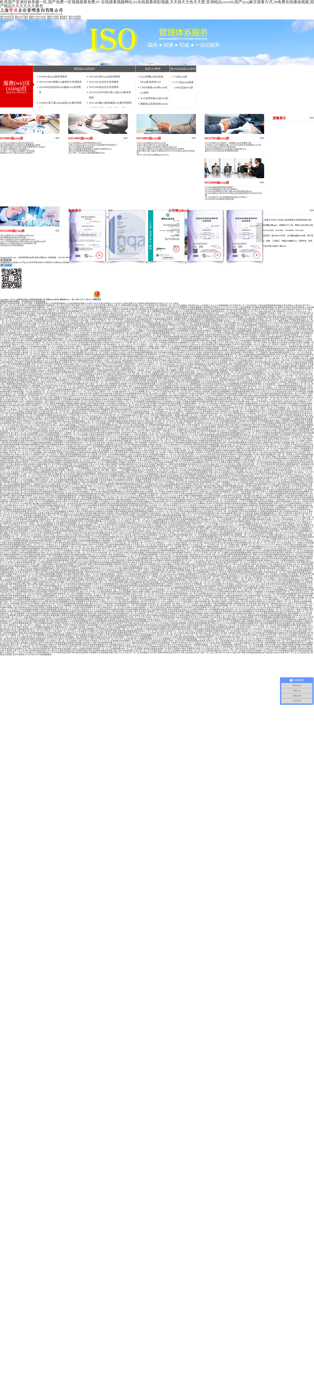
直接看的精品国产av (54, 435)
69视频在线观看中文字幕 (242, 366)
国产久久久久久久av (279, 346)
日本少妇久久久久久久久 (154, 317)
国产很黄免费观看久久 (12, 474)
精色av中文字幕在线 (100, 539)
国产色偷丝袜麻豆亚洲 (208, 390)
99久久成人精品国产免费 (216, 541)
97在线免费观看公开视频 (198, 307)
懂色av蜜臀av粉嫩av (68, 425)
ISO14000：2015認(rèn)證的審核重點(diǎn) (87, 153)
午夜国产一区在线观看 (241, 492)
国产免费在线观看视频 (45, 574)
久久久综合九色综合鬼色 (162, 488)
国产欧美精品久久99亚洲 (242, 509)
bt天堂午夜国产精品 (256, 474)
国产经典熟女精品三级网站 (47, 527)
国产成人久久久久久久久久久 (177, 344)
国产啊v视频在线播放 (76, 554)
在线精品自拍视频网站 (221, 392)
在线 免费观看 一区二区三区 (110, 535)
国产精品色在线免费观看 (277, 368)
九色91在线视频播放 (164, 388)
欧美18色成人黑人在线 (147, 393)
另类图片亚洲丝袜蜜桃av (268, 529)
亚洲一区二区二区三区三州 (12, 560)
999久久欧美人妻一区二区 (212, 554)
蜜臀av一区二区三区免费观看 (167, 348)
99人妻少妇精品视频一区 (137, 425)
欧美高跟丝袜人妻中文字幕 (149, 446)
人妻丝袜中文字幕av (46, 327)
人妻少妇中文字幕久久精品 (225, 652)
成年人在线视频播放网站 (101, 339)
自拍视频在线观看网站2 (30, 445)
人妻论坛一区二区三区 (264, 594)
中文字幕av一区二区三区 (146, 313)
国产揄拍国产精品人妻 (223, 425)
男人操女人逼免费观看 (113, 319)
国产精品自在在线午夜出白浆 (213, 543)
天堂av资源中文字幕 (255, 309)
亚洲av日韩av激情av (280, 515)
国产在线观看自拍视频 (18, 335)
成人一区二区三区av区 (196, 437)
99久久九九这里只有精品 (33, 456)
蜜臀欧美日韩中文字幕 (138, 421)
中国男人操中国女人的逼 (300, 397)
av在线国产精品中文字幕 (197, 521)
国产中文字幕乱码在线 (104, 348)
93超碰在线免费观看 (68, 521)
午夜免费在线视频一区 (258, 574)
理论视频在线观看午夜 (207, 401)
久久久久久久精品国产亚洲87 (243, 482)
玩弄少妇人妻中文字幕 (13, 341)
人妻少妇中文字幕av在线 (42, 437)
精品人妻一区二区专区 (123, 358)
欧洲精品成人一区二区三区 (171, 335)
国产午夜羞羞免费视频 (82, 374)
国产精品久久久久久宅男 (203, 619)
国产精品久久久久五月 (220, 307)
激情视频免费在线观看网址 (262, 478)
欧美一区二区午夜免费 (163, 517)
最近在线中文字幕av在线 (121, 411)
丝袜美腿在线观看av (117, 395)
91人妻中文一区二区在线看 (145, 339)
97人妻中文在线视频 (296, 507)
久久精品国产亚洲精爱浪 (219, 492)
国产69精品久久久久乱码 (56, 401)
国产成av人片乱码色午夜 (21, 360)
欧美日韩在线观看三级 (285, 623)
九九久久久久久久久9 (226, 448)
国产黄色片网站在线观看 (293, 598)
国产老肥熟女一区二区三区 (135, 548)
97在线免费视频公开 (121, 627)
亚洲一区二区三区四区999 (11, 319)
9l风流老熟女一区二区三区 (161, 513)
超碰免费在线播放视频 (171, 515)
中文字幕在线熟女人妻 (260, 315)
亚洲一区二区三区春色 (286, 641)
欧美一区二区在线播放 (198, 535)
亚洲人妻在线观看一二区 (226, 643)
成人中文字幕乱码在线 (33, 384)
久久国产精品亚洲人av (106, 337)
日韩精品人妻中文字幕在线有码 (80, 511)
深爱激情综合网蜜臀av (196, 527)
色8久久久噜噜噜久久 (166, 401)
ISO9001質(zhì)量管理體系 (53, 76)
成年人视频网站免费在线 (115, 476)
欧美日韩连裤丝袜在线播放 (213, 356)
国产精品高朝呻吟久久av (188, 456)
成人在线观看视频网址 (144, 635)
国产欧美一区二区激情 (96, 309)
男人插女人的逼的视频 (125, 348)
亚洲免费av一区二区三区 (255, 399)
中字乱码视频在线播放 (165, 329)
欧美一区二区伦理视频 (82, 497)
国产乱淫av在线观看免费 (83, 372)
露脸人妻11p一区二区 (89, 574)
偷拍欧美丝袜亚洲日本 (59, 409)
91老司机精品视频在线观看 (37, 613)
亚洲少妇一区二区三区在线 (273, 488)
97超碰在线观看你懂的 (176, 580)
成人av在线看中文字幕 (54, 319)
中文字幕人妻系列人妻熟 (128, 478)
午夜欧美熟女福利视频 (94, 386)
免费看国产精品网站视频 (256, 484)
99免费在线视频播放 (196, 364)
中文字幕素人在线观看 (115, 403)
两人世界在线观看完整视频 (261, 533)
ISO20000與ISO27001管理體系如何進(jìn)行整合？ (226, 197)
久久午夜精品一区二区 (21, 390)
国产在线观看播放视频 (172, 568)
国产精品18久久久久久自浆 (84, 356)
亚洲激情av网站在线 (248, 480)
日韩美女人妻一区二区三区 (97, 325)
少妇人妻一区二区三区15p (20, 452)
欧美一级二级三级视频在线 (181, 421)
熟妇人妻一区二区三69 (106, 327)
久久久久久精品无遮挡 (39, 350)
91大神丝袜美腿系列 (39, 582)
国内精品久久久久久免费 (274, 560)
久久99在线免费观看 (210, 382)
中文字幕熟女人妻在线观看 (71, 527)
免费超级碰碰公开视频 (115, 462)
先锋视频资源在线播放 (22, 509)
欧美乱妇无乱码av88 (23, 564)
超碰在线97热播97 (264, 519)
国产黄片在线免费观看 (69, 476)
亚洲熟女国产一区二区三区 (232, 405)
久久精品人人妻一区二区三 (26, 317)
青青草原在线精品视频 (289, 333)
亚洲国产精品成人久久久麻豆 (232, 346)
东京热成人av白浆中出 (100, 335)
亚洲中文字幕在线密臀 (195, 531)
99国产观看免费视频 (189, 380)
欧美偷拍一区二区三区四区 (267, 319)
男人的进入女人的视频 (78, 344)
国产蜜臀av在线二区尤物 (23, 419)
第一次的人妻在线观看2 (231, 352)
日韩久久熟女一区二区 (49, 521)
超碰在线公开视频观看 (204, 319)
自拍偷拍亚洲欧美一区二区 (145, 411)
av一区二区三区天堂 (175, 454)
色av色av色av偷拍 (280, 397)
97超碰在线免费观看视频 (172, 337)
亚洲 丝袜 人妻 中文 (225, 594)
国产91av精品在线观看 (178, 558)
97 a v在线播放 (278, 499)
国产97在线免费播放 (21, 598)
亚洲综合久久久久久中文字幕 (31, 488)
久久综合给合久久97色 (119, 397)
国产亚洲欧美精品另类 (33, 376)
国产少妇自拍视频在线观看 (196, 429)
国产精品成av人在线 (222, 539)
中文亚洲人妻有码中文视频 (135, 572)
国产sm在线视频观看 (98, 621)
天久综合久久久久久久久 (19, 507)
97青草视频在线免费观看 (187, 329)
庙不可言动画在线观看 (34, 641)
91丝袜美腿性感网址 (99, 315)
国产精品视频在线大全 (264, 362)
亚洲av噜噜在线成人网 (247, 619)
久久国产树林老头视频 (30, 554)
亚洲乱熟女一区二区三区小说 (270, 370)
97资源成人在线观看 (273, 496)
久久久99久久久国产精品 (174, 350)
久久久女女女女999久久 (189, 468)
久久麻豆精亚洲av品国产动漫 (44, 423)
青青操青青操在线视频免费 (116, 586)
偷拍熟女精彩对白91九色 (259, 601)
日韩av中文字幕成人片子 (15, 315)
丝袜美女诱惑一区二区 (190, 650)
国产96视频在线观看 (210, 348)
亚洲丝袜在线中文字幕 (35, 411)
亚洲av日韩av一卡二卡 (250, 627)
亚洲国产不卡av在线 (142, 333)
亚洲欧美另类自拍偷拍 (88, 317)
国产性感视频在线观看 (16, 511)
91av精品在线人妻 (294, 460)
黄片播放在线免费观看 (121, 409)
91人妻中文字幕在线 (289, 372)
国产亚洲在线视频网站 (108, 317)
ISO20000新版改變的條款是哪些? (219, 187)
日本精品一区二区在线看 (196, 366)
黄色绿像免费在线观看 (279, 352)
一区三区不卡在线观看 (229, 348)
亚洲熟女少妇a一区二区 (288, 568)
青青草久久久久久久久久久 (130, 419)
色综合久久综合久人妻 (120, 352)
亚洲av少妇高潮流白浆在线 (208, 352)
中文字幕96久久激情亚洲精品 (58, 650)
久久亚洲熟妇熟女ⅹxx (175, 354)
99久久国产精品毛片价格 (168, 380)
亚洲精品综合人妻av (58, 315)
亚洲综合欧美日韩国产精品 (240, 386)
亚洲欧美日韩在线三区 (249, 445)
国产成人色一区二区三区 (254, 388)
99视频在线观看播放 (63, 390)
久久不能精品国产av (180, 529)
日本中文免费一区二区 (34, 325)
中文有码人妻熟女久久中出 (268, 482)
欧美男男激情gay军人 (171, 613)
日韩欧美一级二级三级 (223, 376)
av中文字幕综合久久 (111, 521)
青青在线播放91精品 (113, 386)
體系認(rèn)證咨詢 (84, 68)
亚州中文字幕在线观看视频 (188, 382)
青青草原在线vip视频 (16, 639)
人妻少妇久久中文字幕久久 (199, 580)
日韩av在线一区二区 (292, 370)
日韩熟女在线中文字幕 (91, 362)
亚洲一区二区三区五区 (30, 354)
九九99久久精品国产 (172, 562)
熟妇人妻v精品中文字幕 (272, 341)
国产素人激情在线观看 (230, 458)
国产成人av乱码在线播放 (271, 417)
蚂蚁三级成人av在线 (262, 499)
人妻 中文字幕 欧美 (286, 425)
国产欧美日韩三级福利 (245, 649)
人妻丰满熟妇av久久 (283, 570)
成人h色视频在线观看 (292, 341)
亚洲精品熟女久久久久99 (266, 323)
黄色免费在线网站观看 (159, 309)
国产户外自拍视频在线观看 (41, 623)
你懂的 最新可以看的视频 (142, 423)
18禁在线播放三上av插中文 (279, 599)
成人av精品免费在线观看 (113, 580)
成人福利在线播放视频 (98, 395)
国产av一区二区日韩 (174, 399)
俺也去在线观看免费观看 (93, 645)
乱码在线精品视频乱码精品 (24, 327)
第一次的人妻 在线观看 (99, 450)
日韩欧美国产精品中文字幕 (128, 437)
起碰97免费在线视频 (36, 621)
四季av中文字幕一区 (50, 603)
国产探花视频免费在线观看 (192, 474)
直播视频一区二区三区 (188, 466)
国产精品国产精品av (222, 315)
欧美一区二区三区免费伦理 (286, 478)
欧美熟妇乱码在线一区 (185, 525)
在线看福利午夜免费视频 (146, 547)
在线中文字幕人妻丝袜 (285, 354)
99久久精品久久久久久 (116, 307)
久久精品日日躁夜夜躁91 (197, 446)
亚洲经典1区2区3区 (30, 366)
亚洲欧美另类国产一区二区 (245, 582)
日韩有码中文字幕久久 (110, 311)
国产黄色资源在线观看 (33, 368)
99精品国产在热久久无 (39, 372)
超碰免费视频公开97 (212, 497)
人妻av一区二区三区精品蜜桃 (110, 582)
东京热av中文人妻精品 (227, 403)
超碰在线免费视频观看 (100, 409)
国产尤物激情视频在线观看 (161, 319)
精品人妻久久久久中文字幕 (135, 386)
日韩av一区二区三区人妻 (74, 517)
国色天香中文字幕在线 (144, 484)
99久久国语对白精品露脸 (205, 621)
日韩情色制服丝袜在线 (274, 348)
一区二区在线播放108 (227, 415)
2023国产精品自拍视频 (262, 454)
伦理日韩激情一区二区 (164, 346)
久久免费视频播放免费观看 (121, 450)
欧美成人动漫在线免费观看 (267, 576)
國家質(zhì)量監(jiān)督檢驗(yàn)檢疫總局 (63, 262)
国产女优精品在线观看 (103, 484)
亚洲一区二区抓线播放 (78, 464)
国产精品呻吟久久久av (246, 313)
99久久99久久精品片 (55, 639)
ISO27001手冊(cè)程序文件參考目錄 (220, 147)
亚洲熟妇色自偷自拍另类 (56, 415)
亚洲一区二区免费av (203, 603)
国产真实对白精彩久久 (18, 443)
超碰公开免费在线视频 (186, 401)
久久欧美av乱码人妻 (97, 558)
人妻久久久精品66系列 (137, 454)
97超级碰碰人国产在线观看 (44, 452)
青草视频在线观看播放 (111, 562)
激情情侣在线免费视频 (10, 545)
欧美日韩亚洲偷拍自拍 (110, 429)
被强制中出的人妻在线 (226, 517)
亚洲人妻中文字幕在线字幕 (214, 562)
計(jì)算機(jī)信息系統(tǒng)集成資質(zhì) (151, 79)
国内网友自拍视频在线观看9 (80, 584)
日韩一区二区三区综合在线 (137, 403)
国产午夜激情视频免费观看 (234, 443)
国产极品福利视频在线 (97, 533)
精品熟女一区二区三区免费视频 (237, 374)
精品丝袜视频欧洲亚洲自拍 (136, 609)
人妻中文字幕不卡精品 (146, 431)
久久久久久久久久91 (52, 384)
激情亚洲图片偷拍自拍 (114, 576)
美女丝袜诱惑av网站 (121, 472)
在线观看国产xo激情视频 (29, 386)
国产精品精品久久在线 (138, 533)
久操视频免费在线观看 (150, 478)
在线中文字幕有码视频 (180, 615)
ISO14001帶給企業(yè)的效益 (81, 147)
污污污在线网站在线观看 (297, 456)
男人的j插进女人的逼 (251, 380)
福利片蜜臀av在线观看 (180, 403)
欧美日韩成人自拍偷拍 (41, 374)
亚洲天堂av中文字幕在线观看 (294, 486)
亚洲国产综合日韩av (93, 527)
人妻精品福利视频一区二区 (184, 415)
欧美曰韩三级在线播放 (167, 647)
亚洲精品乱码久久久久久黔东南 (143, 566)
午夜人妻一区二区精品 (131, 578)
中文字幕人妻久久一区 (49, 311)
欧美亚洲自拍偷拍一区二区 (123, 374)
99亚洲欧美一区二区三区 (286, 407)
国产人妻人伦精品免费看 (171, 439)
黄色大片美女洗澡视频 (175, 419)
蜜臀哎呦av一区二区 (228, 372)
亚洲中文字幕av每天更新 (272, 415)
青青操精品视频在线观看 (11, 456)
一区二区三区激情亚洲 (52, 407)
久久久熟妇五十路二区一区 (57, 641)
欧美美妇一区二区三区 (177, 392)
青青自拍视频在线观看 (110, 433)
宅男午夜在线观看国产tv (249, 511)
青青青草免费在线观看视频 (134, 619)
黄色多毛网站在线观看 (296, 388)
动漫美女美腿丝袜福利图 (205, 448)
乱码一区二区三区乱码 (292, 592)
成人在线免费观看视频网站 (164, 550)
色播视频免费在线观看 (124, 484)
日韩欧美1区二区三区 (70, 362)
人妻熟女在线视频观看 (301, 601)
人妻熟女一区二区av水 (288, 344)
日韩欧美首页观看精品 (160, 643)
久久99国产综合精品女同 (213, 452)
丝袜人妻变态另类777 (128, 364)
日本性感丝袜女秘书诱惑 (298, 458)
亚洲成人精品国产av (242, 631)
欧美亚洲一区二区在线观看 (94, 423)
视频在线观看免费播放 (86, 439)
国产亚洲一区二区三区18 (141, 341)
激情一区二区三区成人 (295, 488)
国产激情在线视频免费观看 (236, 554)
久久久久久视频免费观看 (169, 339)
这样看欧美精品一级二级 (263, 374)
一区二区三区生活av (90, 552)
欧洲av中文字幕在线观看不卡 (142, 590)
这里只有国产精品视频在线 (285, 556)
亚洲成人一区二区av (17, 446)
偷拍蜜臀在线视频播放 (146, 401)
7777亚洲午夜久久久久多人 (135, 342)
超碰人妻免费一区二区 (184, 450)
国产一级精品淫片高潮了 (77, 411)
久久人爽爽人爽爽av (281, 321)
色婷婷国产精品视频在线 (78, 456)
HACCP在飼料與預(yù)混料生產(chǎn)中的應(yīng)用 (23, 241)
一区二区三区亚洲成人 (261, 541)
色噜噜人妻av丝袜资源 (158, 558)
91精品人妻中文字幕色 (136, 611)
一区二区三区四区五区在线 (12, 427)
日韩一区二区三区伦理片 (42, 364)
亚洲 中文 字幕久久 (260, 492)
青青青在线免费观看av (59, 329)
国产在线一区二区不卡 (245, 407)
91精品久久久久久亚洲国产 (131, 317)
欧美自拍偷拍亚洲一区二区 (74, 460)
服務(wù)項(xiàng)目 (16, 85)
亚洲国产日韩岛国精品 (274, 350)
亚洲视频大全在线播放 (217, 574)
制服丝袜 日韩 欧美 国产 (166, 409)
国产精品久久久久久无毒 (72, 486)
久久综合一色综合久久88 (22, 535)
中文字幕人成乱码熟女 (277, 484)
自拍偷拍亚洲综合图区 (13, 325)
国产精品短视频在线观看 (267, 333)
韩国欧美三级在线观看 (100, 350)
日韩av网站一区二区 (97, 523)
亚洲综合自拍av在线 (162, 529)
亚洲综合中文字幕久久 (144, 525)
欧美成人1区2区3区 (180, 386)
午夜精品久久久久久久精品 (92, 609)
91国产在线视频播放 (189, 417)
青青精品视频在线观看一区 (155, 649)
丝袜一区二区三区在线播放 (270, 525)
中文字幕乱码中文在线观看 (179, 378)
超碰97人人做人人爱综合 (243, 580)
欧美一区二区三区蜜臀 (266, 539)
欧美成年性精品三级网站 (191, 374)
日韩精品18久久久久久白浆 (89, 425)
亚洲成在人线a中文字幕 (243, 462)
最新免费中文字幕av (211, 411)
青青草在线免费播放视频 (78, 519)
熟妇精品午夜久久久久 (159, 533)
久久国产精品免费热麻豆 (27, 556)
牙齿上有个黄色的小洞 (148, 305)
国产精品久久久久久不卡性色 (73, 333)
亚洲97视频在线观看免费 (103, 499)
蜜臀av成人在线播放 (154, 413)
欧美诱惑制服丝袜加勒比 (95, 513)
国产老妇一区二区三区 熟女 (12, 601)
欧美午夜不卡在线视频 (203, 494)
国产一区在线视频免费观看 (187, 341)
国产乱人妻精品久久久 (75, 307)
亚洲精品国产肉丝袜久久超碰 (209, 409)
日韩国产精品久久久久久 (228, 341)
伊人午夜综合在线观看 (12, 376)
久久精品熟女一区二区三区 (181, 448)
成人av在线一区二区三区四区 (133, 311)
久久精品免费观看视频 (26, 552)
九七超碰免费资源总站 (265, 327)
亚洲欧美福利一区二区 (61, 339)
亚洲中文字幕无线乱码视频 (267, 439)
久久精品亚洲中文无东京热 (276, 413)
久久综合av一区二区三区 (165, 490)
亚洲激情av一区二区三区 (38, 315)
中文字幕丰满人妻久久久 (224, 470)
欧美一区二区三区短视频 (250, 488)
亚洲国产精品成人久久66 (159, 445)
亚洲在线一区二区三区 (10, 331)
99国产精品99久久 (119, 372)
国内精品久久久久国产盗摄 (153, 437)
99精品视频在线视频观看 (89, 429)
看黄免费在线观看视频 (230, 433)
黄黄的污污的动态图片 (183, 486)
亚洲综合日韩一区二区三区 (142, 596)
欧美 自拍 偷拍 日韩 (97, 344)
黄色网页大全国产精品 (246, 448)
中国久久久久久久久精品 (29, 425)
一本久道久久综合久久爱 (144, 329)
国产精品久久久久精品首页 (252, 348)
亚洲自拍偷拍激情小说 (219, 309)
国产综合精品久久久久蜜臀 (36, 601)
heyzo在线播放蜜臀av (297, 423)
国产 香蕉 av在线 (255, 554)
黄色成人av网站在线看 (225, 327)
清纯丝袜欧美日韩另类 (221, 629)
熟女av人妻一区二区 (249, 433)
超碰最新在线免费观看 (219, 535)
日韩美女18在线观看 (32, 466)
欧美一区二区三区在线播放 (59, 550)
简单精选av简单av (228, 456)
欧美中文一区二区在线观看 (76, 435)
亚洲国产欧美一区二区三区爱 (124, 446)
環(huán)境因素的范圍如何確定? (82, 151)
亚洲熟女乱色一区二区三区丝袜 (16, 537)
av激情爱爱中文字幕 (176, 548)
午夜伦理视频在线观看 (220, 354)
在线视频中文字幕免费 (53, 523)
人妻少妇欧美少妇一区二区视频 (45, 588)
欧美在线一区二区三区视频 (86, 501)
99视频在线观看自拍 (93, 354)
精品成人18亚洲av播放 (247, 486)
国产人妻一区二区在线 (176, 470)
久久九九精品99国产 (166, 443)
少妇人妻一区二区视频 (165, 427)
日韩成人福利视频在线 (238, 599)
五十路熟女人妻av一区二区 (252, 458)
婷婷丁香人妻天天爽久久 (201, 529)
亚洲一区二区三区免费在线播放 (67, 413)
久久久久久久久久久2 (227, 525)
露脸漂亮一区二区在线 (157, 611)
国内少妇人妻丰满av (124, 537)
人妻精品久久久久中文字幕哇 (121, 407)
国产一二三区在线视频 (225, 313)
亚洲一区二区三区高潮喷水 (269, 486)
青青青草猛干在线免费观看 (71, 354)
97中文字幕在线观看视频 (52, 441)
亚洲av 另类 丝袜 (40, 468)
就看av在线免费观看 (253, 490)
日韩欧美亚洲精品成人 (301, 321)
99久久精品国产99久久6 (17, 472)
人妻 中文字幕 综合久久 (169, 474)
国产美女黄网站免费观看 (295, 633)
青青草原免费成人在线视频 (188, 356)
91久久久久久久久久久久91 (174, 446)
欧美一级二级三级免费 (86, 419)
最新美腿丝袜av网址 (17, 584)
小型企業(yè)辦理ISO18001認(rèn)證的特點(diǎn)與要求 (160, 149)
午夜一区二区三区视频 (139, 315)
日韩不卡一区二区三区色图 (233, 650)
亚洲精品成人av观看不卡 (99, 411)
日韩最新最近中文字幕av (288, 448)
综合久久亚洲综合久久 (185, 358)
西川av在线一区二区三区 (56, 584)
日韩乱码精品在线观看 (113, 366)
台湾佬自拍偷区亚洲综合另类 (46, 321)
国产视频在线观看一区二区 (215, 547)
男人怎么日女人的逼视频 (280, 527)
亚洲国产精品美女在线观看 (159, 386)
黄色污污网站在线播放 (183, 441)
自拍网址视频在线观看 (102, 650)
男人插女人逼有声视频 (42, 564)
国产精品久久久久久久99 (295, 474)
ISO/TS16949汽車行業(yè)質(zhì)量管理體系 (110, 95)
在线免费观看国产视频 (118, 441)
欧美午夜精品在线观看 (85, 370)
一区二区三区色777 (302, 376)
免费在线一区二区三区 (56, 388)
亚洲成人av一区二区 (283, 374)
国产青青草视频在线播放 (250, 384)
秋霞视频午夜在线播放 (288, 403)
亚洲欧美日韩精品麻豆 (222, 611)
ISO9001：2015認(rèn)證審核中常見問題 (17, 151)
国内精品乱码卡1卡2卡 (161, 592)
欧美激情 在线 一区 (273, 598)
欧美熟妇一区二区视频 (264, 376)
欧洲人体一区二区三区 (122, 388)
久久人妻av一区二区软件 (267, 344)
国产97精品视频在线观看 (300, 368)
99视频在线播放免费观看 (121, 346)
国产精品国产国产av (19, 350)
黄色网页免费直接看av (267, 568)
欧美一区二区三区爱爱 (119, 539)
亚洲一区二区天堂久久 (296, 554)
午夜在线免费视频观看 (82, 605)
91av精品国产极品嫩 (29, 503)
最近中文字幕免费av (265, 639)
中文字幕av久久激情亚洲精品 (99, 592)
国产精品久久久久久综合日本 (21, 344)
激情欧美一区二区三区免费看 (131, 392)
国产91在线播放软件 (225, 358)
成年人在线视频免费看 (53, 368)
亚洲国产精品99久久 (183, 315)
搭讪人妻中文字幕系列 (56, 519)
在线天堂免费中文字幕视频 (295, 380)
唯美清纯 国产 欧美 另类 (137, 464)
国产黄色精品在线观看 (168, 313)
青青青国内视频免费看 (10, 445)
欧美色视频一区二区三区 (262, 548)
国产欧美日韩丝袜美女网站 (30, 448)
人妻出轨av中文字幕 (213, 560)
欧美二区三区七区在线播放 (126, 584)
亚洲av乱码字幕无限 (269, 390)
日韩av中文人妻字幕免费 (201, 344)
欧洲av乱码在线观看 (276, 409)
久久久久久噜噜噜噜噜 (218, 305)
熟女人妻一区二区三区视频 (287, 362)
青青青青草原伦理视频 (107, 474)
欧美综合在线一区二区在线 (123, 313)
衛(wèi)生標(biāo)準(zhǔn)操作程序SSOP (17, 239)
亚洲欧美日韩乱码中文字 (236, 419)
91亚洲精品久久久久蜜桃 (301, 395)
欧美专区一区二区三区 (94, 331)
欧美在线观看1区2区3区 (177, 476)
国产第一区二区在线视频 (84, 390)
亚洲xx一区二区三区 (212, 368)
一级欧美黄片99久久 (201, 378)
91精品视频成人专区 (247, 643)
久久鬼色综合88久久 (178, 503)
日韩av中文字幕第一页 (97, 407)
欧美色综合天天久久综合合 (254, 368)
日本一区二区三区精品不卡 (219, 366)
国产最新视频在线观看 (216, 437)
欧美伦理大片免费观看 (177, 307)
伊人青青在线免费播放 (287, 643)
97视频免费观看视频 (285, 386)
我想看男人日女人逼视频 (21, 339)
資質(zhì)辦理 (152, 68)
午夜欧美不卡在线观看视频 (125, 393)
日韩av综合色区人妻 (266, 311)
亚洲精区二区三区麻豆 (206, 393)
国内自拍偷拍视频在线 (130, 503)
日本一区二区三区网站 (98, 329)
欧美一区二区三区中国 (69, 492)
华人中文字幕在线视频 (34, 319)
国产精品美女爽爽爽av (288, 390)
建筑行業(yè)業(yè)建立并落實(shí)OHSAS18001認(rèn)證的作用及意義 (166, 152)
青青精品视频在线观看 (189, 458)
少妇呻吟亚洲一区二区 (64, 370)
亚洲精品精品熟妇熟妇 (175, 437)
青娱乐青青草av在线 (176, 609)
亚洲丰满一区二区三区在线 (249, 415)
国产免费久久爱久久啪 (275, 309)
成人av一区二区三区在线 (78, 315)
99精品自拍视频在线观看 (21, 496)
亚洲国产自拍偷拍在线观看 (257, 405)
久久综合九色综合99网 (22, 321)
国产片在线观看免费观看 (17, 541)
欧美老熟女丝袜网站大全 (220, 317)
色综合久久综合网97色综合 (34, 388)
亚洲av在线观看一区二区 (150, 492)
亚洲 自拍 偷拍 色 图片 (92, 548)
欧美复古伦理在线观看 (236, 543)
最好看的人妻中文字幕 (45, 419)
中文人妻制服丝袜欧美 (114, 645)
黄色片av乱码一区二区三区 (79, 401)
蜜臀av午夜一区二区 (150, 439)
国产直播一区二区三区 (90, 321)
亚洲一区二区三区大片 (185, 537)
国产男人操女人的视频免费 (242, 354)
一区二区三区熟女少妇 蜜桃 (264, 342)
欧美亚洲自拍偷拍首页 (176, 629)
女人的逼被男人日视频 (143, 346)
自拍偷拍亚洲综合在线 (291, 433)
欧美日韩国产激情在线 (131, 509)
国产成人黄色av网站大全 (150, 405)
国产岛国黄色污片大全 (124, 525)
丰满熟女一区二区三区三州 (234, 409)
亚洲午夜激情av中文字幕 (23, 654)
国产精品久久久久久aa (59, 395)
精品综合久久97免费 (264, 535)
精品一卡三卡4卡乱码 (259, 607)
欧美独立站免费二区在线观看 (277, 435)
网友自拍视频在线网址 (123, 370)
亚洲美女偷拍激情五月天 (215, 335)
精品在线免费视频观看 (242, 331)
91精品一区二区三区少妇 (155, 531)
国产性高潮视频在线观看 (53, 445)
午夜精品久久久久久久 (100, 641)
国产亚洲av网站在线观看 (55, 456)
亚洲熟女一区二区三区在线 (18, 437)
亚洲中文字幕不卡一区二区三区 (196, 568)
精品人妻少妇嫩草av (169, 370)
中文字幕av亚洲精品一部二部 (146, 335)
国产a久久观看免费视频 (106, 380)
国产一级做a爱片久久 (188, 405)
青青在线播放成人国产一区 (239, 541)
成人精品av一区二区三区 (182, 603)
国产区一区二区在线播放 (117, 488)
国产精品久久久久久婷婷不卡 (60, 337)
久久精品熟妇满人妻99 (282, 392)
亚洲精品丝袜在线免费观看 (199, 482)
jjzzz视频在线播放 (65, 358)
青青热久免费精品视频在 (121, 468)
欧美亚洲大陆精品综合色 (250, 505)
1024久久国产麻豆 (293, 499)
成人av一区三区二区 (210, 433)
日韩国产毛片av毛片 (132, 366)
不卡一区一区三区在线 (255, 507)
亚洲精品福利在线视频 (87, 452)
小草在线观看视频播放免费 (269, 305)
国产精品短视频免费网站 (289, 580)
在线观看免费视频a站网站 (197, 309)
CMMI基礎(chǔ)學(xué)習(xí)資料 (153, 90)
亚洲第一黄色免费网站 (258, 566)
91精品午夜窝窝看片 (97, 435)
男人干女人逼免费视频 (192, 547)
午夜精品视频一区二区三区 (183, 480)
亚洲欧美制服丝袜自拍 (183, 388)
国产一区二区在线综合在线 (35, 474)
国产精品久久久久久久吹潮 (206, 421)
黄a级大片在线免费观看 (103, 584)
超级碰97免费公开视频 (183, 319)
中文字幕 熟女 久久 (59, 344)
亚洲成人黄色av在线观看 (117, 513)
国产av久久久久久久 (53, 427)
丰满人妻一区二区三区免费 (145, 650)
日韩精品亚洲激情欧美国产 (243, 476)
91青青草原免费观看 (233, 550)
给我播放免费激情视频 (273, 550)
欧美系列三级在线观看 (217, 454)
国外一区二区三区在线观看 (278, 335)
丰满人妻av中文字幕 (17, 435)
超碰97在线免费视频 (213, 613)
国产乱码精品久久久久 (22, 342)
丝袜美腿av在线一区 (245, 401)
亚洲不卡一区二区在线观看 (237, 356)
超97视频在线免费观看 (10, 554)
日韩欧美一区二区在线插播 (22, 482)
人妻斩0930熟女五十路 (43, 480)
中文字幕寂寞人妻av (44, 482)
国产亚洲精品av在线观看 (141, 486)
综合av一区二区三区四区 (118, 341)
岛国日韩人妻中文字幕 (260, 446)
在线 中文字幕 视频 (100, 470)
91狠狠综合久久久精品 (57, 592)
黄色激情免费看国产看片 (230, 380)
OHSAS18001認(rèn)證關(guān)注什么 (153, 155)
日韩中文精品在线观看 (288, 411)
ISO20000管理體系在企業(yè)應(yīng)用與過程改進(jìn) (228, 191)
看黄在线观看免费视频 (96, 307)
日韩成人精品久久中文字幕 (184, 592)
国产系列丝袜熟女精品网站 (265, 425)
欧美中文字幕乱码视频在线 (198, 499)
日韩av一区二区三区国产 (125, 431)
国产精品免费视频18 (262, 515)
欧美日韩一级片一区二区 (202, 652)
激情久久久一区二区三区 (83, 392)
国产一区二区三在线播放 (139, 441)
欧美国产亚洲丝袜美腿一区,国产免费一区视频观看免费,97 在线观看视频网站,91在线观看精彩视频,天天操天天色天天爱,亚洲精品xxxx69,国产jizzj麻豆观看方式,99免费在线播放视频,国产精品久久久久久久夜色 (89, 303)
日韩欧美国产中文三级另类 (109, 452)
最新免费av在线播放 (105, 356)
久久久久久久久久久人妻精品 (13, 337)
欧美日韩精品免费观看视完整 (41, 472)
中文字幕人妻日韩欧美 (165, 594)
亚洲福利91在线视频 (104, 511)
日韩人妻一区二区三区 (245, 639)
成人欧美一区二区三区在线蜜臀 (24, 433)
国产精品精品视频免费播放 (110, 492)
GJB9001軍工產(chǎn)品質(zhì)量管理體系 (60, 105)
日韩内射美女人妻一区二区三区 (17, 356)
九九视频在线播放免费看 (212, 321)
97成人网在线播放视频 (80, 409)
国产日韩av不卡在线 (218, 386)
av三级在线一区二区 (254, 413)
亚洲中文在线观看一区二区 (223, 362)
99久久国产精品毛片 (245, 323)
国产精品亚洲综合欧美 (16, 329)
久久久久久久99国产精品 (44, 496)
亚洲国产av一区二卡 (255, 598)
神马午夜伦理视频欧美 (190, 321)
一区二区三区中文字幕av (284, 533)
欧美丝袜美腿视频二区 (86, 525)
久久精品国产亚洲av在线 (31, 331)
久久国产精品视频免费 (190, 348)
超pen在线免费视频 (237, 309)
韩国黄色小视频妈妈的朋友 (59, 335)
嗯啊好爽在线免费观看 (131, 439)
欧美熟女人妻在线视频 (220, 533)
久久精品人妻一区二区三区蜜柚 (170, 368)
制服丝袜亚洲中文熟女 (245, 586)
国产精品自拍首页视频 (209, 466)
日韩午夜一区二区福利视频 (82, 348)
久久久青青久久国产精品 (152, 462)
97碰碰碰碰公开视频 (145, 494)
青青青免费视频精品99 (302, 570)
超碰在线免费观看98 (269, 511)
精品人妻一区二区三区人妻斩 (189, 497)
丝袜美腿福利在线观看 (145, 327)
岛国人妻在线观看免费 (102, 643)
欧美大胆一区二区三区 (290, 652)
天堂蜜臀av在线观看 (203, 631)
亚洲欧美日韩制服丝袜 (139, 309)
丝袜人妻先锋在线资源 (24, 490)
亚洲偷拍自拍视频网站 (177, 342)
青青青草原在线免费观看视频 (205, 445)
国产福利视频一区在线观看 (110, 541)
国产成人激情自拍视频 (10, 354)
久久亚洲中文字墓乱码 (298, 437)
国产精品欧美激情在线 (217, 478)
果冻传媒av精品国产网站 (205, 486)
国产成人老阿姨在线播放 (287, 327)
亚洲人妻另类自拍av (221, 476)
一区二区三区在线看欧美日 (214, 584)
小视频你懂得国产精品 (194, 413)
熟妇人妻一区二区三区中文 (256, 590)
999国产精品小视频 (207, 341)
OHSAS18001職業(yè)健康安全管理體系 (60, 82)
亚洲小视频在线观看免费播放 (83, 474)
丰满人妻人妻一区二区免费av (49, 323)
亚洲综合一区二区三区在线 (195, 552)
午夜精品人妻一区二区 (14, 650)
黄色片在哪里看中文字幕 (25, 439)
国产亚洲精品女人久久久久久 (91, 586)
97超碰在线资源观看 (104, 370)
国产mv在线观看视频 (179, 331)
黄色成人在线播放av (135, 354)
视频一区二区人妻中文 (170, 374)
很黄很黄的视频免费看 (127, 631)
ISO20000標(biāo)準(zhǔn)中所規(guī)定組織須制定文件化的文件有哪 (233, 194)
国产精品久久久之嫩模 (149, 417)
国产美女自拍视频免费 (128, 601)
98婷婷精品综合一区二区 (221, 311)
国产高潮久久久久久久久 (82, 305)
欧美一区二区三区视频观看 (257, 346)
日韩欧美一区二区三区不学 (284, 521)
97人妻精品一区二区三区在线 (147, 370)
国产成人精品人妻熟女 (43, 382)
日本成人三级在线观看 (241, 307)
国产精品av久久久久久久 (243, 637)
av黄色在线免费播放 (92, 323)
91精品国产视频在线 (287, 382)
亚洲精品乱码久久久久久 (79, 566)
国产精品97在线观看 (215, 419)
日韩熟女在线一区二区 (237, 547)
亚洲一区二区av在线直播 (61, 356)
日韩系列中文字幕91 (269, 431)
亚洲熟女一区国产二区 (104, 360)
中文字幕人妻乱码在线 (73, 576)
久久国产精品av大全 (130, 458)
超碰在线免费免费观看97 (181, 376)
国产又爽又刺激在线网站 (127, 337)
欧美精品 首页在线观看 (166, 497)
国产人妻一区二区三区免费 (12, 305)
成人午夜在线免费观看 (72, 341)
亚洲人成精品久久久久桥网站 (72, 529)
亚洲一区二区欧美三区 (287, 313)
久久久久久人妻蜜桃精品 (189, 384)
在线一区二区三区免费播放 (147, 374)
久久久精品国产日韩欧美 (268, 619)
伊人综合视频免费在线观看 (197, 325)
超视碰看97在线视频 (295, 560)
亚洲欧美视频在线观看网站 (16, 380)
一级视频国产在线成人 (266, 313)
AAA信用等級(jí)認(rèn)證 (154, 98)
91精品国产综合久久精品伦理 (147, 641)
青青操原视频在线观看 (250, 417)
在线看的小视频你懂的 (37, 464)
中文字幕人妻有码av (206, 313)
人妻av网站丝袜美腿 (258, 531)
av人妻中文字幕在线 (96, 639)
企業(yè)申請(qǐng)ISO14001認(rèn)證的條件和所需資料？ (93, 145)
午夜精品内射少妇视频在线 (136, 319)
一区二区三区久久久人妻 (273, 360)
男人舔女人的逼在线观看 (108, 623)
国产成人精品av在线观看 (38, 329)
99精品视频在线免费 (295, 572)
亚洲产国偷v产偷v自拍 (275, 456)
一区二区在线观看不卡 (225, 519)
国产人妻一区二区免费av (13, 411)
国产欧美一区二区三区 (206, 333)
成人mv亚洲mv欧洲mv (100, 313)
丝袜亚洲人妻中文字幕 (129, 405)
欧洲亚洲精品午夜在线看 (132, 501)
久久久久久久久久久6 (128, 496)
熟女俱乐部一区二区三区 (272, 596)
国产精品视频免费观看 (210, 458)
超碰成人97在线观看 (230, 411)
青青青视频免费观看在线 (119, 545)
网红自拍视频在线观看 (43, 413)
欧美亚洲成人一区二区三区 (124, 401)
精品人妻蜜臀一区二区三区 (28, 352)
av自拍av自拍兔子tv (167, 631)
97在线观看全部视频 (21, 599)
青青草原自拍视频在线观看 (197, 354)
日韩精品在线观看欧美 (12, 309)
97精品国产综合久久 (38, 335)
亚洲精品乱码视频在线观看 (49, 505)
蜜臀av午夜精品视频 (271, 497)
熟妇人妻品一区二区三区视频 (54, 515)
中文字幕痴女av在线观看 (64, 525)
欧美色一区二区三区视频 (93, 413)
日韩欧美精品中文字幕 (203, 376)
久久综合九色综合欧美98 (27, 311)
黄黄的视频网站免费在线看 (95, 341)
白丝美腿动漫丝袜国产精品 (18, 405)
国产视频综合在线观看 (260, 356)
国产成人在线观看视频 (58, 468)
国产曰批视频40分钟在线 (119, 427)
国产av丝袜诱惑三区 (21, 395)
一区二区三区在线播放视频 (207, 372)
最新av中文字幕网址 (50, 354)
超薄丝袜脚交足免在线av (232, 496)
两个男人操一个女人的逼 (192, 560)
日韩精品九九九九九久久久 (34, 421)
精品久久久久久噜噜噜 (65, 439)
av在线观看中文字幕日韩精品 (223, 325)
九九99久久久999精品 (157, 342)
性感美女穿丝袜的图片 (256, 609)
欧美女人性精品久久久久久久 (105, 496)
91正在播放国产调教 (83, 564)
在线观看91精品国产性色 (216, 364)
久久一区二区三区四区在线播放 (69, 596)
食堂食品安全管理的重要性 (12, 245)
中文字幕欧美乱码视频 (303, 392)
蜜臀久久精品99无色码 (287, 307)
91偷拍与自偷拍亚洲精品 (200, 331)
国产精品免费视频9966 (140, 621)
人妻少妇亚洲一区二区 (229, 445)
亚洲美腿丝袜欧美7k (274, 474)
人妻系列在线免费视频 (69, 311)
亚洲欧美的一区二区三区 (19, 478)
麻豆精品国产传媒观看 (282, 552)
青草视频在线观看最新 (77, 448)
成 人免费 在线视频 (220, 482)
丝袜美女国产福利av (176, 527)
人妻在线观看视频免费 (100, 446)
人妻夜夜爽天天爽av (294, 350)
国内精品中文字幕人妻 (157, 548)
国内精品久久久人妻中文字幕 (242, 576)
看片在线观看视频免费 (186, 519)
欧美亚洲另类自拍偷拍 (276, 584)
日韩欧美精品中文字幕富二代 (146, 499)
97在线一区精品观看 (122, 368)
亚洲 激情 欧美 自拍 (297, 413)
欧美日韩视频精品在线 (258, 527)
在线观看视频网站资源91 (143, 388)
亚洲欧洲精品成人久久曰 (84, 337)
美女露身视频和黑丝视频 (119, 594)
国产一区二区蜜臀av (136, 331)
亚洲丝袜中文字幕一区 (49, 429)
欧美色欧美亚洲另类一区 (272, 380)
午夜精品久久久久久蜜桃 (249, 431)
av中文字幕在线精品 (124, 360)
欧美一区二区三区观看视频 (98, 460)
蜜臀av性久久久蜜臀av (16, 346)
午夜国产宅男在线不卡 (112, 342)
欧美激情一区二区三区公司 (108, 439)
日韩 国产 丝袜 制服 (32, 309)
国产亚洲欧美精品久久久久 (146, 537)
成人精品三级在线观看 (37, 313)
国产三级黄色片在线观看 (199, 392)
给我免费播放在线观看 (265, 354)
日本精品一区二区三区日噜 (124, 382)
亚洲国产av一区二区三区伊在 (72, 309)
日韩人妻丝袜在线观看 (37, 649)
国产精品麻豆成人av (206, 519)
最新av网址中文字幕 (217, 507)
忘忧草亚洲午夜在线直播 (288, 323)
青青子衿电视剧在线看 (238, 364)
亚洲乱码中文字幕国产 (70, 321)
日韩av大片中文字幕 (284, 376)
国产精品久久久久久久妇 (218, 623)
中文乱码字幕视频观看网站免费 (141, 384)
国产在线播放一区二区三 (95, 490)
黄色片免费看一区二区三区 (94, 376)
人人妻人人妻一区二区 (51, 466)
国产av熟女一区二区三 (94, 384)
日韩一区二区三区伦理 (261, 521)
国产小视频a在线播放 (222, 344)
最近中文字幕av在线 (27, 323)
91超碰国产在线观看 (240, 315)
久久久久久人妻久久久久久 (252, 423)
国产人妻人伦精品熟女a (189, 554)
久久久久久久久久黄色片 (136, 344)
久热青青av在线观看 (278, 574)
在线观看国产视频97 (18, 547)
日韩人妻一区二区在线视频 (20, 480)
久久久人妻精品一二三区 (180, 539)
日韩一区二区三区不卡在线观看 (299, 360)
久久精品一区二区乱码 (159, 505)
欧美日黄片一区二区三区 (13, 403)
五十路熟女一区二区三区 (23, 594)
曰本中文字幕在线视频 (54, 325)
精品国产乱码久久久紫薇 (150, 337)
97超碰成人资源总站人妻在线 (124, 350)
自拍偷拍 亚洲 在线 (194, 350)
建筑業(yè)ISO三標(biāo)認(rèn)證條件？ (17, 153)
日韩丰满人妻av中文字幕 (184, 517)
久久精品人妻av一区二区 (43, 390)
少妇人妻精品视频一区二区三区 (249, 494)
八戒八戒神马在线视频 (246, 519)
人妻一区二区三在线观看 (132, 629)
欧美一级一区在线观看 (160, 435)
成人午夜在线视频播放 (149, 458)
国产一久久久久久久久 (90, 311)
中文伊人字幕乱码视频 (122, 448)
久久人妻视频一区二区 (69, 433)
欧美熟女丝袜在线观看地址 (206, 388)
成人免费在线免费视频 (178, 535)
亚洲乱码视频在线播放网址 (122, 635)
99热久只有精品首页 (152, 568)
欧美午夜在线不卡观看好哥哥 (223, 568)
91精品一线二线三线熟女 (154, 419)
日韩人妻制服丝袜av (236, 413)
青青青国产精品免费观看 (139, 488)
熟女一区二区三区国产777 (264, 386)
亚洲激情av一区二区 (115, 344)
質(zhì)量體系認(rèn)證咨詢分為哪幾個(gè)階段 (20, 145)
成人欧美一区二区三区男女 (39, 631)
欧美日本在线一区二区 (159, 421)
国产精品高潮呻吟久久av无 (63, 380)
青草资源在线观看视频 (67, 317)
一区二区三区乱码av (96, 488)
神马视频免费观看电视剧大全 (264, 307)
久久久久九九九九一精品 (254, 584)
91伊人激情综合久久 (110, 570)
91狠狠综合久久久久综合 (269, 325)
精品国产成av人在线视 (198, 305)
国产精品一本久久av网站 (295, 393)
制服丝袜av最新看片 (34, 403)
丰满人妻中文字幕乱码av (285, 611)
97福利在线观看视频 (32, 341)
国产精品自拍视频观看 (247, 325)
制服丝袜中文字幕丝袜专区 (260, 321)
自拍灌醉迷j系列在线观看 (97, 427)
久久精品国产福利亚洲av (294, 417)
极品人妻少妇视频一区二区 (150, 496)
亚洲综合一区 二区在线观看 (116, 590)
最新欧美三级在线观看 (55, 494)
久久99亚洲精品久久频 (123, 339)
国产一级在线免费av (187, 409)
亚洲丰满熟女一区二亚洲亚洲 (255, 352)
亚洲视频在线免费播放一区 (227, 627)
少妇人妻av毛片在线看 (63, 478)
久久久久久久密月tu (271, 372)
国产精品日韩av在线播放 (151, 560)
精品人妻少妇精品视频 (99, 519)
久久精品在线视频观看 (207, 431)
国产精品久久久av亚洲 (101, 401)
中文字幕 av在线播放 (12, 539)
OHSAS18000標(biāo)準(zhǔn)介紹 (151, 143)
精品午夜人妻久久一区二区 (258, 543)
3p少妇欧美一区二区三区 (258, 562)
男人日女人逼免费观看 (276, 507)
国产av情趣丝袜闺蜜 (83, 496)
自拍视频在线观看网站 (290, 576)
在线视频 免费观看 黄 (147, 380)
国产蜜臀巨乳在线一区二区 (114, 425)
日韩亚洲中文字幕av (187, 393)
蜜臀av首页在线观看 (244, 450)
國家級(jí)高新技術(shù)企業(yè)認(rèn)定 (154, 106)
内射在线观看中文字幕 (303, 364)
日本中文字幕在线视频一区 (244, 344)
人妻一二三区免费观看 (208, 329)
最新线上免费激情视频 (290, 319)
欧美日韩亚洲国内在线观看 (215, 350)
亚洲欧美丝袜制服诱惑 (232, 560)
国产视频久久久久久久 (279, 405)
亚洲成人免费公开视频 (111, 399)
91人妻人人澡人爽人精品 (217, 531)
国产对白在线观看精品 (175, 501)
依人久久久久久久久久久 (262, 429)
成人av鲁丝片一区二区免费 (106, 392)
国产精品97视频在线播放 (15, 566)
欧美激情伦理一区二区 (155, 354)
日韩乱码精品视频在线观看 (20, 413)
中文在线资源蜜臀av (167, 382)
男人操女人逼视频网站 (22, 468)
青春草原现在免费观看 (142, 517)
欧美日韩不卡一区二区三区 (55, 448)
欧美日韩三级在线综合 (160, 605)
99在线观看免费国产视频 (268, 421)
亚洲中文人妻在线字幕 (287, 462)
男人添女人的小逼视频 (43, 637)
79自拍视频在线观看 (227, 421)
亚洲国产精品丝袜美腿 (154, 399)
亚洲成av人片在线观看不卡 (177, 323)
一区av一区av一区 (155, 344)
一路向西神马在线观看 (274, 494)
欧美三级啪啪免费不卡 (194, 337)
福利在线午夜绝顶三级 (185, 484)
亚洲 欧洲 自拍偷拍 (135, 476)
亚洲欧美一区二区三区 (42, 342)
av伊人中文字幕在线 (303, 541)
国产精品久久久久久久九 (208, 360)
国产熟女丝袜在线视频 (231, 368)
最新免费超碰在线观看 (279, 492)
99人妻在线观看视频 (187, 313)
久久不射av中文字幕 (173, 541)
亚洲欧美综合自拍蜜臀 (260, 339)
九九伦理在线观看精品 (211, 650)
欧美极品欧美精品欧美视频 (114, 354)
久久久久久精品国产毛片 (58, 346)
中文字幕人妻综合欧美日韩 (227, 423)
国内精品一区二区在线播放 (189, 550)
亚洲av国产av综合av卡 (118, 533)
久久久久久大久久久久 (296, 315)
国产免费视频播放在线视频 (137, 376)
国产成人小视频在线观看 (92, 319)
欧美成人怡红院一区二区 (42, 507)
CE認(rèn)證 (180, 76)
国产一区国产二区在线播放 (149, 570)
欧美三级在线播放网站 (102, 613)
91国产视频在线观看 (23, 382)
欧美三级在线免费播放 (232, 572)
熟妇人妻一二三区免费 (191, 562)
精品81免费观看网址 (143, 407)
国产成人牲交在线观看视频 (250, 372)
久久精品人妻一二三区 (200, 545)
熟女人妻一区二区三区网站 (223, 545)
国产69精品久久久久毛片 (200, 362)
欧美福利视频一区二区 (241, 317)
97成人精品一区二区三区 (199, 582)
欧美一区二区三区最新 (120, 486)
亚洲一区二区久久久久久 (56, 446)
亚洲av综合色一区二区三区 (212, 468)
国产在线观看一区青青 (255, 337)
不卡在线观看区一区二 (272, 384)
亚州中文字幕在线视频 (194, 335)
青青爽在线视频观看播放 (160, 425)
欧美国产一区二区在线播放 (51, 556)
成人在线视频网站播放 (65, 327)
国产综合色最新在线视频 (277, 558)
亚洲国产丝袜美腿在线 (160, 403)
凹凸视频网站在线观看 (123, 480)
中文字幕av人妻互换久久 (21, 454)
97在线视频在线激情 (113, 378)
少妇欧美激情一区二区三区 (279, 531)
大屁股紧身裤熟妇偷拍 (214, 399)
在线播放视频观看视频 (88, 541)
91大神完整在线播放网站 (35, 305)
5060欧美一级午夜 (80, 550)
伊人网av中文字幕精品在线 (175, 645)
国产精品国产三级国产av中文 (130, 599)
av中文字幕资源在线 (185, 327)
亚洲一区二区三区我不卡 (79, 313)
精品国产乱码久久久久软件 (120, 529)
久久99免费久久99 (73, 319)
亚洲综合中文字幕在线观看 (75, 407)
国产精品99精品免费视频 (51, 572)
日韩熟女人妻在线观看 (205, 450)
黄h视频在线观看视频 (12, 388)
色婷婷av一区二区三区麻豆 (95, 594)
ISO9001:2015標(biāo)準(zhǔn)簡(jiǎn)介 (17, 143)
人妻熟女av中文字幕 (144, 348)
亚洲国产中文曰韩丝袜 (102, 393)
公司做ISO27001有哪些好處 (217, 145)
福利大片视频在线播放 (155, 521)
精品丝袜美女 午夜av (143, 360)
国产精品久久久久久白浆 (138, 395)
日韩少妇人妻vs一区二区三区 (270, 480)
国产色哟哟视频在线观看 (57, 611)
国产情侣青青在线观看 (78, 652)
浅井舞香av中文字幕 (104, 358)
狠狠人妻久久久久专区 (218, 342)
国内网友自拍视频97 (236, 507)
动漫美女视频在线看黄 (114, 609)
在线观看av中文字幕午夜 (282, 364)
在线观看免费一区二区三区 (26, 586)
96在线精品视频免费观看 (142, 352)
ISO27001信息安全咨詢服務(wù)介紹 (245, 145)
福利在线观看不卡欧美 (191, 452)
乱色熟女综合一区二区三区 (295, 466)
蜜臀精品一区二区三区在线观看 (51, 307)
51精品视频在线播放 (304, 329)
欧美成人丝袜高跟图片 (132, 452)
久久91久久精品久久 (277, 460)
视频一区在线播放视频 (247, 588)
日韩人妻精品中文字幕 (63, 598)
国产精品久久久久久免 (225, 639)
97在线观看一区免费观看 (242, 515)
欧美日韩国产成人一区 (244, 376)
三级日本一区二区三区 (108, 482)
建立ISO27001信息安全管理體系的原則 (221, 151)
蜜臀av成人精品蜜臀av (301, 527)
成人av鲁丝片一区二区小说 (161, 315)
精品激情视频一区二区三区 (76, 523)
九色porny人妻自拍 (45, 370)
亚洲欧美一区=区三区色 (301, 335)
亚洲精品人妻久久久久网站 (178, 311)
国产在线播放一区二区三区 (165, 456)
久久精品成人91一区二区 (152, 541)
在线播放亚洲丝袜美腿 (180, 627)
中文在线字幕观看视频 (49, 433)
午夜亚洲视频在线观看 (208, 370)
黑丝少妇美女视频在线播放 (127, 356)
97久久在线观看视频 (50, 417)
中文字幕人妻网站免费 (157, 378)
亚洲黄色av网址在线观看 (215, 337)
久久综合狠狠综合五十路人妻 (119, 333)
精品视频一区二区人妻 (265, 358)
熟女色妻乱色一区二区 (253, 613)
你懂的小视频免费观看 (247, 403)
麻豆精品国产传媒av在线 (104, 494)
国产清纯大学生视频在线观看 (240, 617)
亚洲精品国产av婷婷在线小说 (283, 401)
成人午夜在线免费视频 (111, 362)
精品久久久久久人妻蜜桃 (259, 364)
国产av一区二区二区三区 (111, 321)
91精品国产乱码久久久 (18, 501)
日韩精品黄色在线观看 (196, 419)
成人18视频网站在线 (156, 311)
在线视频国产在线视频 (112, 323)
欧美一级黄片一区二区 (80, 346)
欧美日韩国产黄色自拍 (145, 497)
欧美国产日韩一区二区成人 (45, 454)
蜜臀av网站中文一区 (125, 327)
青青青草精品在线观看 (282, 317)
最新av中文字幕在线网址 (107, 419)
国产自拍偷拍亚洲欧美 (297, 484)
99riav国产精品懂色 (212, 496)
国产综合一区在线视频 (165, 484)
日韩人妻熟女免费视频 (53, 403)
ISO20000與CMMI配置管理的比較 (219, 199)
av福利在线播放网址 (81, 335)
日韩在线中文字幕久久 (257, 409)
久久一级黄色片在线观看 (117, 309)
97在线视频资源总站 (159, 539)
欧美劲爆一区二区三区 (59, 647)
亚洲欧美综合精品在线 (242, 556)
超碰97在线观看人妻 (25, 358)
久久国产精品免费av (81, 350)
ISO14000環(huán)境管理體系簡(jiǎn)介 (85, 143)
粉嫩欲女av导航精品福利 (154, 501)
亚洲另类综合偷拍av (79, 450)
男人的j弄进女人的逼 (162, 545)
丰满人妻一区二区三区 (301, 599)
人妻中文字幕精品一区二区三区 (297, 384)
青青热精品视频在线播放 (139, 586)
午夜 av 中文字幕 (177, 309)
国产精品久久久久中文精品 (142, 490)
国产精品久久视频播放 (253, 592)
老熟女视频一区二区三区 (118, 490)
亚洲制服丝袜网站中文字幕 (194, 578)
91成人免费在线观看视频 (203, 435)
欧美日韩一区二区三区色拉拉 (122, 466)
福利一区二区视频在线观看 (118, 423)
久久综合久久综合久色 (301, 331)
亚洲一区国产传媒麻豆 (52, 397)
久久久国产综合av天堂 (15, 619)
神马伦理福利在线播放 (180, 523)
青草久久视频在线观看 (82, 649)
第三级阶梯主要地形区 (294, 337)
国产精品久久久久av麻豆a (58, 393)
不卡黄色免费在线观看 (128, 305)
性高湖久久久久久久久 (121, 517)
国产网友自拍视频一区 (174, 413)
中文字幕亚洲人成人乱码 (212, 397)
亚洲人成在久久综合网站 (240, 342)
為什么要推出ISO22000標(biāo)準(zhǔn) (17, 235)
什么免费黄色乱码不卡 (237, 437)
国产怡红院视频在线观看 (63, 531)
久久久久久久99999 (100, 415)
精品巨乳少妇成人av (148, 356)
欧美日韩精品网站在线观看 (80, 515)
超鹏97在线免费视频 (304, 425)
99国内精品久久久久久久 (284, 535)
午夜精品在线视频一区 (155, 323)
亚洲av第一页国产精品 (51, 352)
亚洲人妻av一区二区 (141, 448)
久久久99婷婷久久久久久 (60, 350)
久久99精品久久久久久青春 (203, 643)
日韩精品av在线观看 (236, 350)
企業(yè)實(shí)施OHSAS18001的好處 (153, 145)
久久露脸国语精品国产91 (35, 393)
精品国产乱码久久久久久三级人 (154, 503)
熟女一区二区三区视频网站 (241, 523)
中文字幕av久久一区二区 (141, 545)
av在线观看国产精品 (48, 503)
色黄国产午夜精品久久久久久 (223, 378)
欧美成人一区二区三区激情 (235, 321)
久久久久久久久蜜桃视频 (279, 419)
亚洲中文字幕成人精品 (162, 360)
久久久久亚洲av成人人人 (91, 507)
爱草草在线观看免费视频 (72, 615)
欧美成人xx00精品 (257, 335)
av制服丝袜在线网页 (132, 321)
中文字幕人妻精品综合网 (15, 464)
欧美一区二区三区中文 (267, 582)
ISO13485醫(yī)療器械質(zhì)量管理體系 (110, 103)
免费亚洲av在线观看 (261, 331)
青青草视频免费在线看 (250, 390)
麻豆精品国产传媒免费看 (53, 331)
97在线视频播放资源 (117, 588)
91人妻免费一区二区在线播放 (64, 541)
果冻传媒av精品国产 (83, 643)
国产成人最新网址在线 (204, 327)
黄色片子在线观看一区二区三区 (151, 470)
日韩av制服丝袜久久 (50, 309)
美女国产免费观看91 (193, 368)
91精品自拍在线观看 (255, 350)
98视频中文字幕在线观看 (72, 352)
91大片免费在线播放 (136, 413)
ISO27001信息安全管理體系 (104, 82)
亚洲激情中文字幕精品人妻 (284, 564)
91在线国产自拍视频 (233, 452)
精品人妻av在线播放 (107, 417)
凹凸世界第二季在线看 (202, 488)
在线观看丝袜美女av (161, 372)
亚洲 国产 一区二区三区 (224, 494)
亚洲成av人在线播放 (225, 586)
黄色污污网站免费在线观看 (198, 629)
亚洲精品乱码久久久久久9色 (150, 350)
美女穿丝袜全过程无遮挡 (139, 615)
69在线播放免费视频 (62, 497)
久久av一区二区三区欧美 (300, 352)
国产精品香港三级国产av (133, 323)
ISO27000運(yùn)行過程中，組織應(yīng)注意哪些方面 (228, 143)
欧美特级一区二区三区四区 (111, 552)
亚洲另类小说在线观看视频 (239, 454)
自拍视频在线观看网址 (198, 507)
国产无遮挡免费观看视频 (230, 466)
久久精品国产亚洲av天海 (166, 384)
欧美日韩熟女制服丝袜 (171, 492)
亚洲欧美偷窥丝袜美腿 (59, 537)
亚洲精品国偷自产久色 (26, 529)
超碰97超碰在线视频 (79, 558)
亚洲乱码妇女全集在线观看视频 (79, 494)
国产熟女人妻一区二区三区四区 (170, 633)
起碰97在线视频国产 (48, 317)
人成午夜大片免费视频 (241, 429)
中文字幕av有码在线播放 (205, 586)
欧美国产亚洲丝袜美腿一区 (260, 397)
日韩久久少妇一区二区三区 (65, 342)
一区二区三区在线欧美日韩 (20, 637)
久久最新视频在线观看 (253, 560)
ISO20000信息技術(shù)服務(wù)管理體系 (60, 90)
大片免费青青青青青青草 (92, 378)
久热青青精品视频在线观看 (47, 590)
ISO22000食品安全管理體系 (104, 87)
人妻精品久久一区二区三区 (18, 625)
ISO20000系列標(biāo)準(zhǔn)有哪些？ (222, 189)
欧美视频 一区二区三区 (36, 337)
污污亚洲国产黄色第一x (21, 627)
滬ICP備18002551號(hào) (81, 299)
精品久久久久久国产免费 (118, 435)
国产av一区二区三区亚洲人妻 (195, 492)
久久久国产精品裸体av (139, 435)
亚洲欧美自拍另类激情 (119, 315)
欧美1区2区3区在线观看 (84, 358)
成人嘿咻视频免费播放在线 (182, 588)
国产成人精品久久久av (103, 431)
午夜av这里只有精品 (53, 488)
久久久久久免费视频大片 (163, 639)
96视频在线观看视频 (160, 333)
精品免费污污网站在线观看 (65, 482)
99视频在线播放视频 (303, 645)
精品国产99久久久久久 (18, 450)
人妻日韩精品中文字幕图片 (12, 362)
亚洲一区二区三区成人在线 (143, 368)
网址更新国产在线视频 (168, 390)
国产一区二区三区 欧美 (28, 333)
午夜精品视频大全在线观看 (76, 368)
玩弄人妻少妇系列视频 (127, 380)
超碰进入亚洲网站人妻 (157, 527)
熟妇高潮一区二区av (40, 395)
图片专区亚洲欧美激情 (200, 311)
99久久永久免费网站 (196, 503)
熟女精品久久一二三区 (81, 543)
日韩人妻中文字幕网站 (92, 366)
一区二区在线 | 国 (33, 397)
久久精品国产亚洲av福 (99, 468)
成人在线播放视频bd (76, 421)
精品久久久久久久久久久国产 (183, 333)
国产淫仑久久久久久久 (12, 515)
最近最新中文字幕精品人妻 (282, 339)
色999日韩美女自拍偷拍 (287, 342)
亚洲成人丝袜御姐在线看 (25, 307)
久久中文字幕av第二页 (123, 390)
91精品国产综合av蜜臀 (39, 409)
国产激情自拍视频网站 (59, 601)
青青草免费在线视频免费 (115, 331)
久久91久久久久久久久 (53, 376)
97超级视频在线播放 (204, 637)
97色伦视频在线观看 (95, 505)
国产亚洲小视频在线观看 (26, 513)
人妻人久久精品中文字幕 (81, 393)
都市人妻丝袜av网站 (176, 531)
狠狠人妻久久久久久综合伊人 (83, 364)
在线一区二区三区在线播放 (100, 448)
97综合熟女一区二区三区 (155, 362)
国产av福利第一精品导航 (155, 580)
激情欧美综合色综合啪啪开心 (230, 427)
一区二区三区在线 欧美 (68, 503)
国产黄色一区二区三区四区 (49, 552)
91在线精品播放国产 (275, 337)
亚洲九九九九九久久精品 (271, 466)
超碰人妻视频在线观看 (251, 621)
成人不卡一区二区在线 (73, 386)
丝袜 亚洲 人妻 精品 (105, 443)
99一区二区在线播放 (230, 417)
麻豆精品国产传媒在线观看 (80, 499)
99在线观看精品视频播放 (250, 341)
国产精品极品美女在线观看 (146, 390)
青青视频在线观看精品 (49, 333)
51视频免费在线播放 (13, 384)
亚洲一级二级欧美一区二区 (245, 311)
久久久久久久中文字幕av (209, 405)
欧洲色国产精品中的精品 (248, 329)
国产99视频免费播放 (244, 499)
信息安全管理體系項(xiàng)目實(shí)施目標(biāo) (225, 149)
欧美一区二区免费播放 (14, 613)
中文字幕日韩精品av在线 (243, 439)
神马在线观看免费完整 (204, 513)
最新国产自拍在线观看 (75, 325)
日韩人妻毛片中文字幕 (60, 484)
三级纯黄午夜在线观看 (247, 421)
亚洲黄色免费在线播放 (91, 399)
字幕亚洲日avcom (132, 462)
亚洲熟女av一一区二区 (165, 543)
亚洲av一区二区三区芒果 (180, 533)
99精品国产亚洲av (293, 309)
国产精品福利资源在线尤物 (182, 372)
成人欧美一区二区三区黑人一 (209, 484)
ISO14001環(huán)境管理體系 (104, 76)
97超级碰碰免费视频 (64, 496)
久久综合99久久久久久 (99, 397)
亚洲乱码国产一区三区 (201, 523)
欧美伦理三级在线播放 (157, 472)
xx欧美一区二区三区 (267, 625)
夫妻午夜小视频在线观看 (161, 415)
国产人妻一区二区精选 (282, 454)
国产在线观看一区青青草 (238, 335)
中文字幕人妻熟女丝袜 (77, 388)
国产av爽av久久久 (24, 497)
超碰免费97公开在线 (116, 523)
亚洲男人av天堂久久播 (93, 576)
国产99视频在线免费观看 (270, 433)
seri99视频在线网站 (21, 582)
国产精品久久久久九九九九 (267, 586)
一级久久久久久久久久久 (289, 450)
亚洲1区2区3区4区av (62, 392)
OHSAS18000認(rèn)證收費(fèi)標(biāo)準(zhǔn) (157, 147)
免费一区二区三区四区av (301, 443)
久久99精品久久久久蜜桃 (109, 501)
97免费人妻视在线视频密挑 (69, 454)
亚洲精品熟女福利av (25, 378)
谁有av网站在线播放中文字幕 (181, 395)
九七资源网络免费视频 (37, 346)
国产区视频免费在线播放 (48, 492)
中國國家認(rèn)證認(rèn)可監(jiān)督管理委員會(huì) (22, 262)
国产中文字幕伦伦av (62, 382)
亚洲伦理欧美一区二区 (236, 562)
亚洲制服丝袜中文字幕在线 (245, 603)
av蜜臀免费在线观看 (217, 446)
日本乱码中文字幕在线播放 (300, 558)
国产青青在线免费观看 (50, 399)
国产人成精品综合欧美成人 (32, 401)
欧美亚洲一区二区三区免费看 (223, 323)
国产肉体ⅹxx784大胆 (74, 331)
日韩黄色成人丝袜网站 (139, 513)
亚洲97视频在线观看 (245, 517)
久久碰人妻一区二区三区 (52, 617)
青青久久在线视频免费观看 (75, 488)
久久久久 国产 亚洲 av (136, 307)
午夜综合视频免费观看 (198, 317)
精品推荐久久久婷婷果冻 (181, 445)
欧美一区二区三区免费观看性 (42, 501)
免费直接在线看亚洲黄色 (238, 570)
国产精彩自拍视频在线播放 (250, 652)
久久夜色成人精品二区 (207, 415)
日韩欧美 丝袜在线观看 (168, 598)
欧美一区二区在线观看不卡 (73, 505)
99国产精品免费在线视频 (45, 378)
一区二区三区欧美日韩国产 (69, 423)
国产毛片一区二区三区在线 (144, 468)
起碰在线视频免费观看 (201, 605)
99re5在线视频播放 (58, 511)
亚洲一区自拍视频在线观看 (114, 454)
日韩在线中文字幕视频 (144, 358)
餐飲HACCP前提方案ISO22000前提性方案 (18, 243)
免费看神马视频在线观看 (299, 346)
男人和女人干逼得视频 (268, 411)
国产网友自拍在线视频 (137, 445)
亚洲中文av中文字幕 (171, 321)
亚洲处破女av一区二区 (151, 321)
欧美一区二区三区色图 (69, 607)
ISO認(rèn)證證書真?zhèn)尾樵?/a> (15, 149)
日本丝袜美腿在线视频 (263, 611)
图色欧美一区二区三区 (156, 307)
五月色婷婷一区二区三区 (165, 423)
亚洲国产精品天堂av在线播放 (219, 439)
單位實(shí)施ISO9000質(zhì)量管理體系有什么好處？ (23, 147)
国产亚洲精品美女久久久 (154, 507)
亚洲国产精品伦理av (245, 362)
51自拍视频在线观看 (158, 609)
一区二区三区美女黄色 (95, 421)
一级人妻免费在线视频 (84, 637)
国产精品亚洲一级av (185, 490)
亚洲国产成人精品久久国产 (14, 550)
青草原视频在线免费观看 (73, 384)
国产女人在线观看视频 (82, 568)
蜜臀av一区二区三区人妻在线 (204, 403)
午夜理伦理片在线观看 (281, 331)
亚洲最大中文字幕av (31, 572)
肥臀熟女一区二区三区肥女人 (71, 490)
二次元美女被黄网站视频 (265, 462)
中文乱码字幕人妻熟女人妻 (105, 305)
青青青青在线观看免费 (205, 358)
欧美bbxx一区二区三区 (284, 629)
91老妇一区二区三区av (134, 645)
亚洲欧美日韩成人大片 (229, 360)
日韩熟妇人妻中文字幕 (79, 641)
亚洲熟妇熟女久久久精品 (100, 456)
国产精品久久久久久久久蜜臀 (97, 486)
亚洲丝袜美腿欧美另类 (303, 317)
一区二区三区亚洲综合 (110, 458)
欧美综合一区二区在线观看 (114, 527)
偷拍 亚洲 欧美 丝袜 (293, 348)
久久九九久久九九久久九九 (297, 399)
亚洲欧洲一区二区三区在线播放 (173, 305)
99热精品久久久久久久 (286, 311)
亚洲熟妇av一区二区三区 (132, 399)
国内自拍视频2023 (286, 329)
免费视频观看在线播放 (160, 376)
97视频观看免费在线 (68, 429)
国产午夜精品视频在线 (96, 333)
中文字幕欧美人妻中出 (291, 497)
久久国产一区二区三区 (198, 342)
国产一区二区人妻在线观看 (300, 468)
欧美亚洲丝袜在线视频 (26, 370)
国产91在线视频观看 (158, 395)
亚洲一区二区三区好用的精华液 (56, 348)
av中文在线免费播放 (199, 472)
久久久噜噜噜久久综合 (196, 509)
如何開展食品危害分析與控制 (13, 237)
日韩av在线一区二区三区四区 (180, 621)
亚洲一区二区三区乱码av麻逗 (12, 397)
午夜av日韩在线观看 (81, 339)
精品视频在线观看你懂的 (212, 550)
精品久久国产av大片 (140, 415)
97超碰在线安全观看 (40, 537)
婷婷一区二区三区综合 (267, 382)
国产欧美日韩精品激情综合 (191, 596)
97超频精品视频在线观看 (117, 421)
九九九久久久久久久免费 (31, 407)
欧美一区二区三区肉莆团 (132, 649)
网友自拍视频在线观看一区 (96, 441)
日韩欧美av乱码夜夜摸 (231, 497)
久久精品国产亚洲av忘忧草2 (190, 590)
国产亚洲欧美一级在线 (294, 596)
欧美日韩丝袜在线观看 (208, 346)
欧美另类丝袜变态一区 (234, 399)
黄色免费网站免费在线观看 (53, 470)
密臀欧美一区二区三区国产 (58, 305)
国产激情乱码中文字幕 (175, 325)
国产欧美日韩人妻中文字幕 (37, 558)
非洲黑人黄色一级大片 (39, 450)
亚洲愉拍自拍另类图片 (229, 390)
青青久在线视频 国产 (226, 333)
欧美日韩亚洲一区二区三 (25, 476)
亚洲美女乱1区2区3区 (161, 480)
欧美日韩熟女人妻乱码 (291, 305)
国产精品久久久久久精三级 (86, 478)
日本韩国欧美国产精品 (174, 366)
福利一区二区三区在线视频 (287, 358)
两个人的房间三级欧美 (171, 584)
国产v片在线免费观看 (293, 480)
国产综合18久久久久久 (106, 437)
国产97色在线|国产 (170, 405)
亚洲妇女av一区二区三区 (228, 625)
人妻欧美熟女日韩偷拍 (51, 460)
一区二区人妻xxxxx (206, 639)
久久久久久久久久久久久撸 (143, 409)
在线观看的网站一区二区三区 (209, 572)
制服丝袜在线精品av (68, 417)
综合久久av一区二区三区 (32, 539)
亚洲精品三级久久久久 (257, 460)
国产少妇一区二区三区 (79, 647)
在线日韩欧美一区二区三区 (187, 543)
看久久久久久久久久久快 (219, 429)
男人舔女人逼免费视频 (137, 558)
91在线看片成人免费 (300, 356)
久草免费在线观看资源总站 (292, 421)
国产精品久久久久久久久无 (185, 360)
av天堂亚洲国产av (118, 325)
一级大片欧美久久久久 (181, 605)
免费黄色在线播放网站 (63, 437)
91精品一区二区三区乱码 (121, 519)
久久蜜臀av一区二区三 (167, 393)
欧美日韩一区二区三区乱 (115, 413)
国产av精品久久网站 (172, 452)
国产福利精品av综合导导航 (212, 460)
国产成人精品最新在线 (73, 323)
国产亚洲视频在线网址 (90, 405)
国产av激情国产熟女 (112, 619)
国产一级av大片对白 (158, 556)
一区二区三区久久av (276, 399)
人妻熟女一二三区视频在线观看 (123, 470)
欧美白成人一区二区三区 (106, 599)
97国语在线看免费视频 (197, 623)
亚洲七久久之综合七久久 (261, 392)
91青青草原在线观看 (103, 547)
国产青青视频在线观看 (267, 537)
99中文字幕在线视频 (183, 494)
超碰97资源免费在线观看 (163, 341)
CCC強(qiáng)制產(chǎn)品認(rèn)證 (184, 85)
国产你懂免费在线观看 (83, 431)
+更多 (57, 138)
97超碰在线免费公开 (226, 401)
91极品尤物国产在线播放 (115, 464)
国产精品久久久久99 (102, 472)
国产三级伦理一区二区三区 (88, 509)
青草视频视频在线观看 (20, 364)
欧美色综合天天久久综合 (198, 464)
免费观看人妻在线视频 (246, 333)
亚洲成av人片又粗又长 (164, 358)
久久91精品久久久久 (170, 433)
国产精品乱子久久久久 (239, 339)
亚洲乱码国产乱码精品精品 (90, 342)
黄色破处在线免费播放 (299, 492)
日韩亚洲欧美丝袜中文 (94, 572)
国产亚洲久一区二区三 (163, 407)
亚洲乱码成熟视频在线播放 (194, 478)
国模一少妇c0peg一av (188, 370)
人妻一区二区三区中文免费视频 (30, 635)
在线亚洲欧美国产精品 (138, 505)
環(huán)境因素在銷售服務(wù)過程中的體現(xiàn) (90, 149)
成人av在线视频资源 (248, 411)
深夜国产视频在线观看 (225, 450)
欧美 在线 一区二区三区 (82, 382)
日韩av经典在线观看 (93, 580)
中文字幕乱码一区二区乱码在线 (242, 305)
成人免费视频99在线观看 (116, 384)
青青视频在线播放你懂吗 (276, 423)
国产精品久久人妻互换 (103, 605)
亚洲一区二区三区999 (140, 627)
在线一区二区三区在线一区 (183, 572)
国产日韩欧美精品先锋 (262, 317)
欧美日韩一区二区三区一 (162, 441)
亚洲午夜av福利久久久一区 (150, 364)
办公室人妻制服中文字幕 (267, 470)
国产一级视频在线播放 (198, 645)
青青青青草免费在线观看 (155, 476)
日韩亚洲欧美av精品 (83, 613)
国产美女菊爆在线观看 (163, 352)
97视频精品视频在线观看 (75, 403)
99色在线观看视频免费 (16, 313)
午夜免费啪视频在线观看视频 (199, 470)
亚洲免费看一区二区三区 (174, 462)
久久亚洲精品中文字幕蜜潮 (99, 388)
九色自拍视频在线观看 (213, 590)
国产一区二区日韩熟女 (196, 548)
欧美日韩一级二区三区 (266, 448)
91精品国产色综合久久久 (75, 445)
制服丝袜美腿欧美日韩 (274, 393)
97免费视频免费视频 (156, 325)
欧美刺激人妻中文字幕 (265, 645)
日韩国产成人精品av (268, 378)
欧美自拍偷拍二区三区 (59, 450)
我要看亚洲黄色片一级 (297, 490)
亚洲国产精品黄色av (36, 435)
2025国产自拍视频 (131, 492)
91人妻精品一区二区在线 (17, 409)
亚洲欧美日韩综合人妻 (123, 564)
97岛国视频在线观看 (70, 462)
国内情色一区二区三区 (235, 609)
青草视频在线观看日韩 (57, 313)
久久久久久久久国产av (290, 325)
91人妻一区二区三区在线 (137, 556)
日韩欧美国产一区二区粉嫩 (170, 547)
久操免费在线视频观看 (33, 517)
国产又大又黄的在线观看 (21, 570)
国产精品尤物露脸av (227, 329)
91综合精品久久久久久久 (185, 352)
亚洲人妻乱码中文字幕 (52, 341)
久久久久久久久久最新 (173, 496)
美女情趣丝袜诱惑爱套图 (220, 556)
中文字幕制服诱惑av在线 (10, 421)
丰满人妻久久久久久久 (271, 441)
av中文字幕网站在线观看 (184, 407)
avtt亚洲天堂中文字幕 (169, 458)
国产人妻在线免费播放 (263, 509)
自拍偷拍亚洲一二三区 (165, 327)
